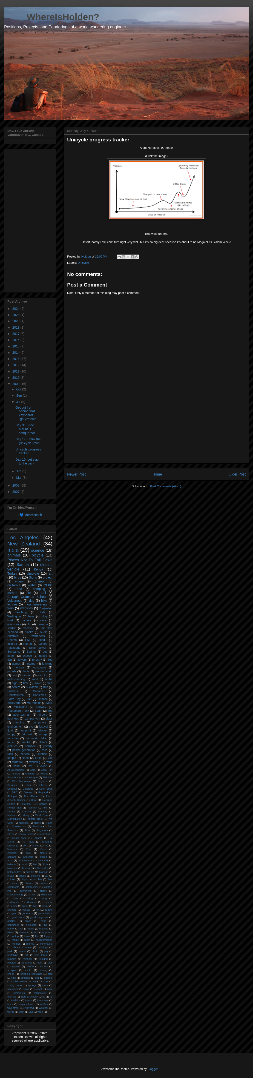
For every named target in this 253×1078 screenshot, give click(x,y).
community (32, 887)
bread (10, 875)
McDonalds (34, 703)
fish (9, 659)
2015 (16, 346)
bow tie (30, 872)
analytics (28, 856)
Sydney (31, 651)
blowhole (12, 868)
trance (28, 1000)
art (50, 573)
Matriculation (14, 818)
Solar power (37, 647)
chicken (11, 879)
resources (26, 962)
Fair (29, 699)
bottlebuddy (14, 872)
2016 (16, 340)
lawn (27, 936)
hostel (10, 928)
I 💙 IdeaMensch (30, 515)
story (45, 985)
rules (49, 962)
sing (13, 977)
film (29, 624)
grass (28, 921)
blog (44, 616)
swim (49, 989)
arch (9, 860)
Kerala (11, 811)
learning (47, 663)
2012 (16, 365)
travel (38, 683)
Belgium (47, 777)
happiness (13, 924)
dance (43, 655)
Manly (26, 815)
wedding (34, 762)
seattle (28, 970)
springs (32, 985)
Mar (19, 477)
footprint (25, 730)
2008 (16, 485)
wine (17, 766)
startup (11, 628)
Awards (44, 773)
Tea (50, 710)
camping (39, 589)
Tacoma (37, 838)
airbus (43, 853)
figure (25, 906)
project (47, 577)
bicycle (37, 555)
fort (37, 909)
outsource (39, 667)
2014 (16, 352)
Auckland (32, 687)
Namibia (23, 822)
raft (27, 955)
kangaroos (46, 932)
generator (27, 913)
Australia (13, 636)
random (27, 675)
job (34, 932)
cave (43, 620)
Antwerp (29, 773)
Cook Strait (45, 788)
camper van (32, 718)
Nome (37, 822)
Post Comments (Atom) (165, 486)
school (44, 966)
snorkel (48, 977)
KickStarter (14, 703)
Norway (41, 706)
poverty (47, 746)
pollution (30, 746)
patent (22, 951)
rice (39, 962)
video (19, 581)
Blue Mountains (21, 781)
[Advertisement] (156, 431)
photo (35, 951)
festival (43, 726)
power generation (23, 750)
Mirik (49, 703)
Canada (38, 691)
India (13, 550)
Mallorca (12, 815)
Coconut (12, 788)
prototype (12, 955)
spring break (14, 985)
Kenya (38, 569)
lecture (12, 604)
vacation (28, 628)
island (10, 932)
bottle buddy (41, 868)
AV (30, 766)
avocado (43, 860)
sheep (10, 973)
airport (42, 714)
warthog (29, 1007)
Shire (27, 830)
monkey (19, 667)
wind (49, 762)
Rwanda (37, 826)
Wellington (14, 616)
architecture (25, 860)
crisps (43, 890)
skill (37, 977)
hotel (31, 928)
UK (24, 845)
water (32, 585)
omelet (28, 947)
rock (10, 754)
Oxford (43, 643)
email (14, 906)
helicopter (31, 924)
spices (45, 981)
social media (18, 981)
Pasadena (13, 647)
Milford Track (35, 818)
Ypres (43, 849)
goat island (18, 917)
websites (26, 608)
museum (42, 624)
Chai (28, 785)
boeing (26, 868)
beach (11, 655)
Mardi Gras (41, 815)
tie (43, 996)
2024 (16, 308)
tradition (15, 1000)
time (26, 683)
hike (44, 600)
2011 (16, 371)
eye (31, 726)
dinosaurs (47, 894)
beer (31, 616)
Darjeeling (45, 608)
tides (26, 758)
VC (46, 845)
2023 (16, 315)
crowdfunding (15, 894)
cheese (27, 655)
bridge (22, 875)
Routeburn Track (18, 710)
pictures (12, 746)
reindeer (27, 959)
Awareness (38, 636)
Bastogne (32, 777)
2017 (16, 333)
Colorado (28, 788)
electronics (14, 624)
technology (40, 993)
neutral (26, 742)
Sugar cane (19, 838)
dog (31, 600)
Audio (43, 632)
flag (35, 906)
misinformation (44, 939)
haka (43, 921)
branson (43, 872)
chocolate (36, 879)
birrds (45, 864)
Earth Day (14, 699)
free (49, 659)
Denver (28, 792)
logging (48, 936)
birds (17, 577)
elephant (47, 902)
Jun (19, 471)
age (45, 651)
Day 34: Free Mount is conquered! (25, 429)
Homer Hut (14, 807)
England (43, 792)
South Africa (45, 834)
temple (11, 758)
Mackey (42, 811)
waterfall (17, 762)
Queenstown (19, 826)
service (25, 754)
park (9, 951)
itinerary (23, 932)
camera (27, 620)
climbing (19, 722)
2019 (16, 327)
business (13, 718)
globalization (45, 913)
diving (29, 898)
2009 (16, 384)
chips (24, 879)
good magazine (39, 917)
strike (26, 989)
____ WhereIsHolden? (51, 17)
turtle (38, 758)
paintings (43, 947)
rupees (16, 966)
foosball (26, 909)
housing (43, 928)
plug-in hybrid (43, 671)
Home (157, 474)
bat (35, 864)
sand (35, 679)
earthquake (13, 902)
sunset (38, 989)
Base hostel (14, 777)
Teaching (21, 612)
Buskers (12, 691)
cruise (32, 894)
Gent (33, 800)
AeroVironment (15, 769)
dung (44, 898)
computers (39, 722)
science (37, 550)
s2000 (30, 966)
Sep (19, 395)
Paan (49, 822)
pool (14, 675)
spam (33, 981)
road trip (42, 675)
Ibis (45, 807)
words (10, 1011)
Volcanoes (14, 600)
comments (13, 887)
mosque (12, 738)
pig (46, 951)
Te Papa (28, 841)
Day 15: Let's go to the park (27, 461)
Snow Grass (26, 834)
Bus (45, 687)
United (35, 845)
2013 (16, 359)
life (36, 936)
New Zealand (23, 544)
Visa (28, 849)
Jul (18, 402)
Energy (39, 581)
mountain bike (36, 738)
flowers (22, 659)
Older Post (237, 474)
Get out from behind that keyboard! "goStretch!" (25, 413)
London (26, 811)
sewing (43, 970)
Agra (33, 769)
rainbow (11, 959)
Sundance (13, 651)
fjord (10, 730)
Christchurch (15, 695)
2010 (16, 377)
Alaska (29, 632)
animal (44, 856)
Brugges (12, 785)
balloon (11, 864)
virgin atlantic (26, 1004)
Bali (43, 593)
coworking (26, 890)
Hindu (42, 640)
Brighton (43, 781)
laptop (15, 936)
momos (16, 943)
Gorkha (26, 804)
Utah (42, 612)
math (27, 939)
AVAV (43, 766)
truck (10, 1004)
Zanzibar (12, 853)
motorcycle (46, 943)
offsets (42, 742)
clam (49, 879)
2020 (16, 321)
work (21, 1011)
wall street (13, 1007)
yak (31, 1011)
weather (43, 1007)
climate (29, 883)
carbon (12, 593)
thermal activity (29, 996)
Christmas (39, 695)
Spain (38, 710)
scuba (48, 679)
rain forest (41, 955)
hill (45, 924)
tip (51, 996)
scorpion (12, 970)
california (13, 585)
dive (15, 898)
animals (14, 555)
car (47, 875)
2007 (16, 491)
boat (10, 620)
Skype (10, 834)
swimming (19, 993)
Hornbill (32, 807)
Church (12, 640)
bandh (24, 864)
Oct (19, 389)
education (31, 902)
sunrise (42, 754)
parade (11, 671)
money (30, 943)
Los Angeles (23, 537)
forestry (37, 659)
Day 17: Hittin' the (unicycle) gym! (28, 441)
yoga (40, 1011)
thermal (11, 996)
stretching (13, 989)
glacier (42, 730)
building (35, 875)
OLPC (48, 585)
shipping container (31, 973)
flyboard (12, 909)
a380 (29, 853)
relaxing (43, 959)
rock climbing (16, 679)
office (15, 947)
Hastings (42, 804)
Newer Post (76, 474)
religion (11, 962)
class (49, 718)
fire (29, 593)
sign (14, 683)
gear (14, 913)
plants (26, 671)
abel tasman (21, 714)
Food (18, 589)
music (11, 742)
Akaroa (16, 773)
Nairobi (27, 643)
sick (50, 973)
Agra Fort (46, 769)
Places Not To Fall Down (29, 560)
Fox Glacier (31, 796)
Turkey (12, 573)
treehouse (43, 1000)
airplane (12, 856)
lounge (43, 734)
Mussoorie (20, 706)
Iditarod (12, 643)
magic (15, 939)
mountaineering (36, 604)
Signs (33, 577)
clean (15, 883)
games (16, 663)
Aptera (16, 687)
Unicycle (83, 262)
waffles (44, 1004)
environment (15, 726)
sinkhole (25, 977)
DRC (14, 792)
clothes (44, 883)
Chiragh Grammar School (26, 597)
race (45, 750)
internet (31, 663)
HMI (27, 640)
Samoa (23, 564)
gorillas (11, 921)
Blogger (152, 1069)
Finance (42, 699)
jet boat (27, 734)
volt (50, 758)
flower (45, 906)
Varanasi (12, 849)
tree (49, 683)
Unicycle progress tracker (28, 451)
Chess (43, 785)
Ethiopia (12, 796)
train (10, 608)
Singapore (42, 830)
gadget (48, 909)
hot (21, 928)
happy (11, 734)
